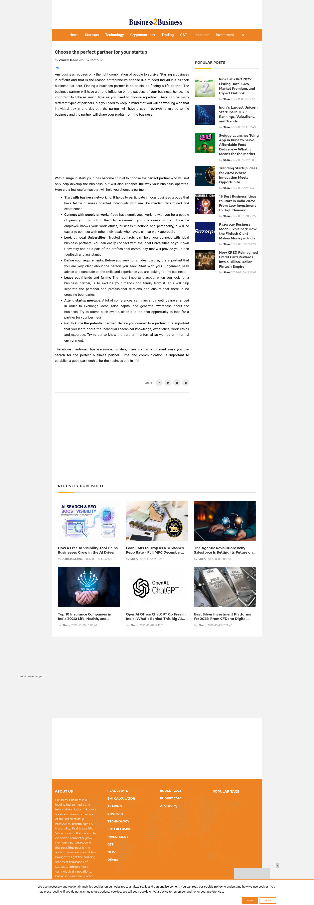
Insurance (201, 35)
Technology (114, 35)
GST (183, 35)
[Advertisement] (157, 7)
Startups (92, 35)
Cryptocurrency (142, 35)
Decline (267, 900)
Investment (225, 35)
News (73, 35)
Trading (167, 35)
